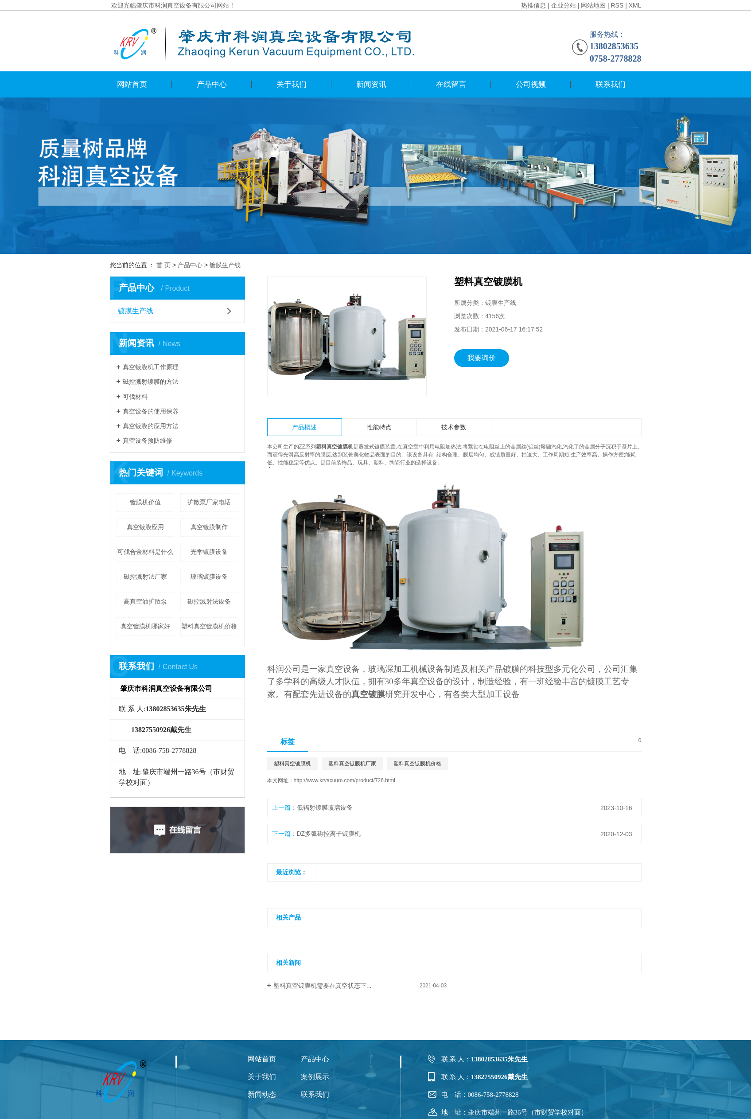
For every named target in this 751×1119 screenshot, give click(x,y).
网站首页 (132, 84)
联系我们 (610, 84)
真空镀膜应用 (145, 526)
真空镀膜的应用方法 (151, 425)
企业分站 (563, 5)
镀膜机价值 (145, 502)
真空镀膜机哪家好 (145, 626)
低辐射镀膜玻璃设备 (325, 807)
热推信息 (533, 5)
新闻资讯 (371, 84)
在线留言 (451, 84)
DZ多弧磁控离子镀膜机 (329, 833)
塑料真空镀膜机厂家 (352, 763)
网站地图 (593, 5)
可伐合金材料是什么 (145, 551)
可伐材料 (135, 396)
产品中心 (212, 84)
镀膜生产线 (225, 265)
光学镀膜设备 (209, 551)
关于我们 (291, 84)
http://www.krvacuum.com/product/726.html (344, 780)
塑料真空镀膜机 (292, 763)
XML (635, 5)
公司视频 (531, 84)
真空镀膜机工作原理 (151, 366)
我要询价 (481, 358)
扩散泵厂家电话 (209, 502)
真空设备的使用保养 (151, 411)
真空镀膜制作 (209, 526)
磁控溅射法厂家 (145, 576)
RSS (617, 5)
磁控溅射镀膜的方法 (151, 381)
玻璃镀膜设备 (209, 576)
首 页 (163, 265)
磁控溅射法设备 (209, 601)
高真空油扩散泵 (145, 601)
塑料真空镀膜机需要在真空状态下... (322, 985)
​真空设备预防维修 (147, 440)
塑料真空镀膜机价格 (209, 626)
